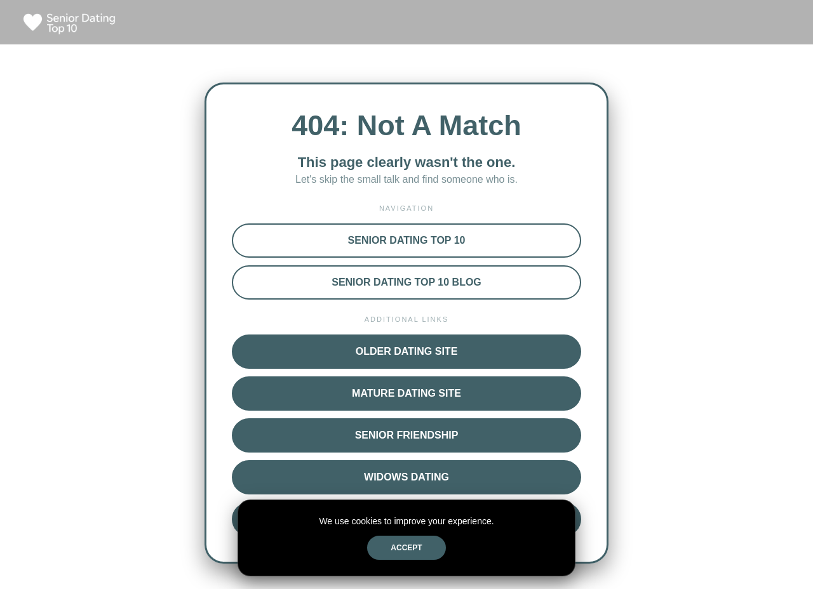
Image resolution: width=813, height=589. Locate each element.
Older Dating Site (407, 351)
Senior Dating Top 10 (407, 240)
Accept (406, 547)
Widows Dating (406, 477)
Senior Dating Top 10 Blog (406, 282)
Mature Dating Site (406, 393)
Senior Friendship (407, 435)
